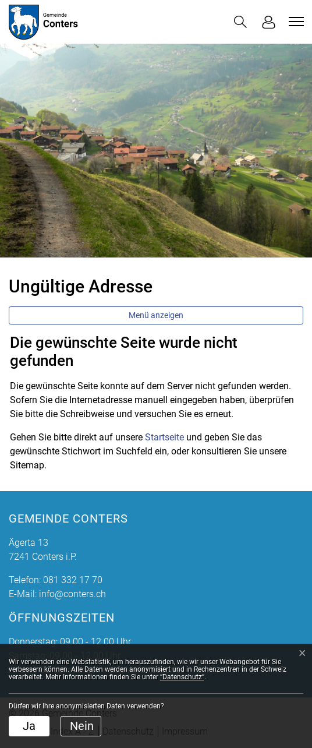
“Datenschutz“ (182, 677)
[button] (240, 22)
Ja (29, 726)
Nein (82, 726)
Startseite (164, 437)
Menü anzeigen (156, 315)
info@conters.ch (72, 593)
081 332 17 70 (72, 579)
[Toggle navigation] (294, 21)
